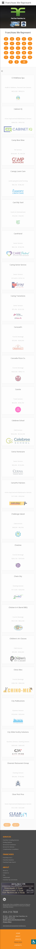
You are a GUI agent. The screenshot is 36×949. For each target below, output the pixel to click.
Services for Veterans (8, 847)
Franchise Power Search (9, 862)
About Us (5, 870)
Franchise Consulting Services (11, 840)
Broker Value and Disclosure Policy (14, 920)
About (18, 936)
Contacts (18, 945)
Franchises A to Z (7, 857)
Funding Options (7, 842)
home (18, 933)
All (24, 62)
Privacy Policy (7, 922)
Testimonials (6, 877)
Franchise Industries (8, 860)
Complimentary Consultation (11, 849)
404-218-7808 (10, 912)
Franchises (18, 942)
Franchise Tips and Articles (10, 880)
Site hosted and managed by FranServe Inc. (14, 926)
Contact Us (6, 873)
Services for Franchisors (9, 844)
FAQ (4, 875)
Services (18, 939)
